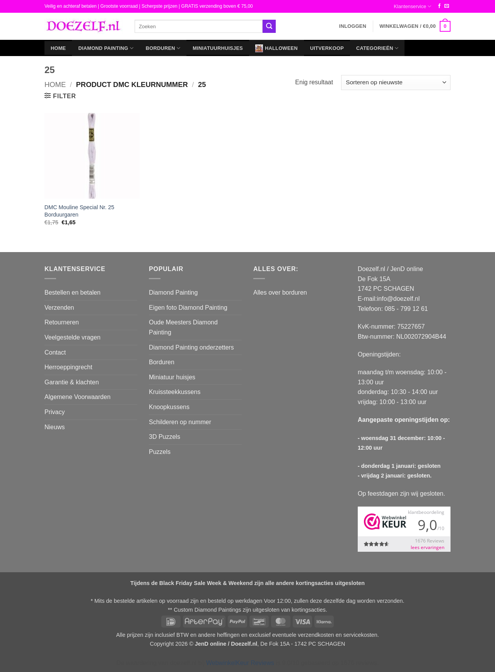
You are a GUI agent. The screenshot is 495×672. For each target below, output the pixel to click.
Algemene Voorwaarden (77, 397)
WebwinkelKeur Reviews (240, 663)
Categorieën (377, 48)
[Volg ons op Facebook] (439, 6)
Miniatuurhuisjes (218, 48)
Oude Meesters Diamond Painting (183, 327)
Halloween (276, 48)
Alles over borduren (280, 292)
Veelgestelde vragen (72, 337)
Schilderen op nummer (180, 422)
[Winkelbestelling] (396, 82)
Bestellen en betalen (72, 292)
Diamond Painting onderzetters (191, 347)
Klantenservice (412, 6)
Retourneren (61, 322)
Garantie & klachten (71, 382)
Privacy (54, 412)
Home (58, 48)
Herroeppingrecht (68, 367)
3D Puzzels (164, 436)
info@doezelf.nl (398, 298)
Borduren (163, 48)
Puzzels (160, 452)
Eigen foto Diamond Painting (188, 307)
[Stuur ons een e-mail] (446, 6)
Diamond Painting (105, 48)
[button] (352, 26)
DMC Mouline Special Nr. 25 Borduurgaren (79, 211)
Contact (55, 352)
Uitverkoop (327, 48)
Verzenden (59, 307)
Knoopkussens (169, 407)
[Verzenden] (269, 26)
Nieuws (54, 427)
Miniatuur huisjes (172, 377)
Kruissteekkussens (174, 392)
